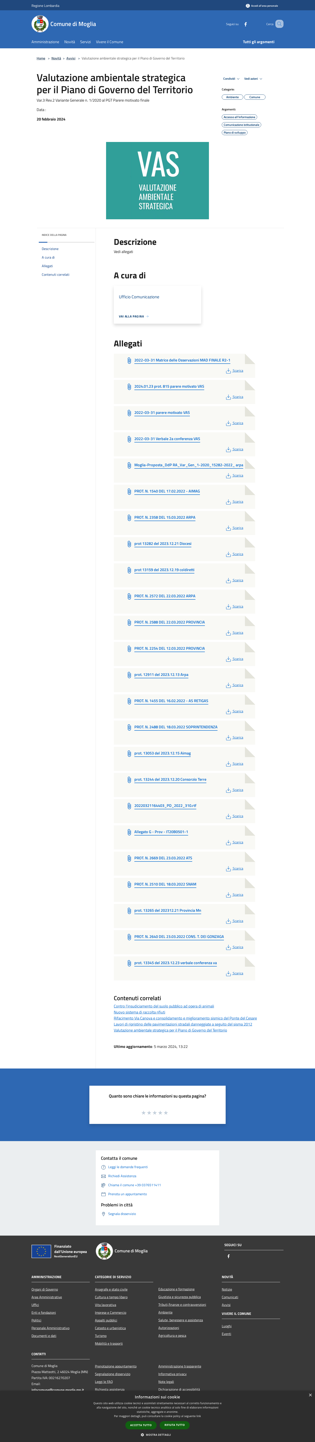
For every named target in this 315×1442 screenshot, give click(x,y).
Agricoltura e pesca (172, 1335)
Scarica (234, 370)
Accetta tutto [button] (141, 1425)
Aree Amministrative (47, 1297)
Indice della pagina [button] (54, 235)
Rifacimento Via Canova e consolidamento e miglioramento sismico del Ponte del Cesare (185, 1018)
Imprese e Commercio (110, 1312)
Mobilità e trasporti (109, 1343)
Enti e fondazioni (44, 1312)
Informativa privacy (172, 1373)
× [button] (310, 1395)
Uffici (35, 1304)
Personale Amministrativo (50, 1328)
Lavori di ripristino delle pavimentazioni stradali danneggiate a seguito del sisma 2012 (183, 1024)
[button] (157, 1435)
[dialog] (157, 1416)
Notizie (227, 1289)
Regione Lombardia (45, 5)
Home (41, 58)
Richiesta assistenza (109, 1389)
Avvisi (70, 58)
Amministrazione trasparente (179, 1366)
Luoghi (227, 1326)
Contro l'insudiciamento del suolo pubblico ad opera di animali (164, 1006)
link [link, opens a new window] (198, 1416)
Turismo (100, 1335)
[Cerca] (278, 24)
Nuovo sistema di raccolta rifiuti (139, 1012)
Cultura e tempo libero (111, 1297)
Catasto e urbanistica (110, 1328)
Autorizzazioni (168, 1327)
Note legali (166, 1381)
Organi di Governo (45, 1289)
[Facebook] (240, 24)
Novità (56, 58)
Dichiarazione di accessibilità (179, 1389)
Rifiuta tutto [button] (175, 1425)
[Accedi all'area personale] (262, 6)
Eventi (226, 1333)
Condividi (232, 78)
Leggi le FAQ (104, 1381)
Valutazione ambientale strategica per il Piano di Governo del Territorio (170, 1030)
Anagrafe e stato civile (111, 1289)
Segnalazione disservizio (112, 1373)
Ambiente (165, 1312)
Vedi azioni (254, 78)
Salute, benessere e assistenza (180, 1320)
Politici (36, 1320)
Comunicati (230, 1297)
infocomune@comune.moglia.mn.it (58, 1389)
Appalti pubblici (106, 1320)
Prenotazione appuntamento (115, 1366)
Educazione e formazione (176, 1289)
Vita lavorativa (105, 1304)
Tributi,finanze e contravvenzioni (182, 1304)
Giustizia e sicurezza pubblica (179, 1296)
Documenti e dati (44, 1335)
